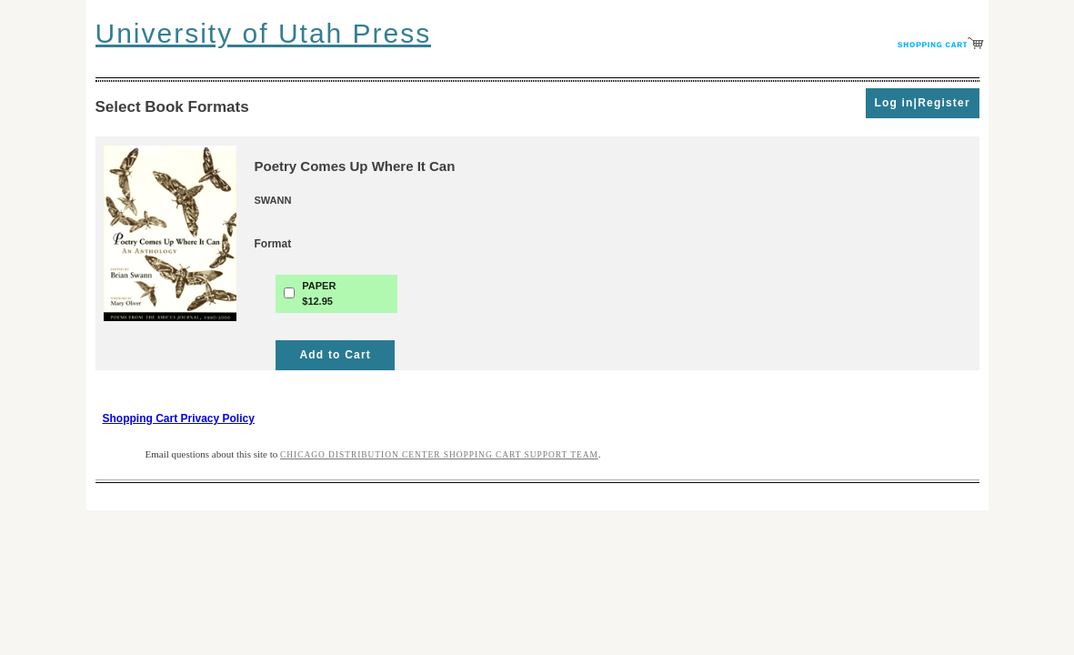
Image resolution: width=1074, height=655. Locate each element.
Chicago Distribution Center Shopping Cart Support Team (439, 454)
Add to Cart (335, 354)
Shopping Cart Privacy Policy (179, 418)
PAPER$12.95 (319, 293)
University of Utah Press (263, 33)
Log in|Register (921, 102)
